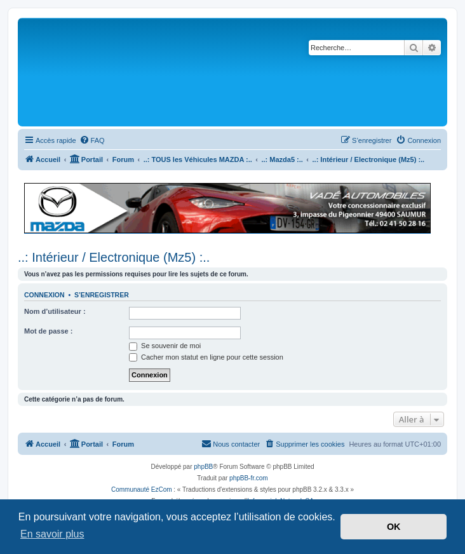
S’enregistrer (101, 295)
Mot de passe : (48, 331)
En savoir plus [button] (52, 534)
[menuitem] (92, 140)
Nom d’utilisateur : (55, 311)
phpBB (203, 466)
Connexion (44, 295)
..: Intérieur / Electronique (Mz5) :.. (114, 257)
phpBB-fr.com (248, 478)
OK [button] (394, 527)
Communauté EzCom (141, 489)
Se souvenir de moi (165, 345)
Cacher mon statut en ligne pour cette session (206, 357)
